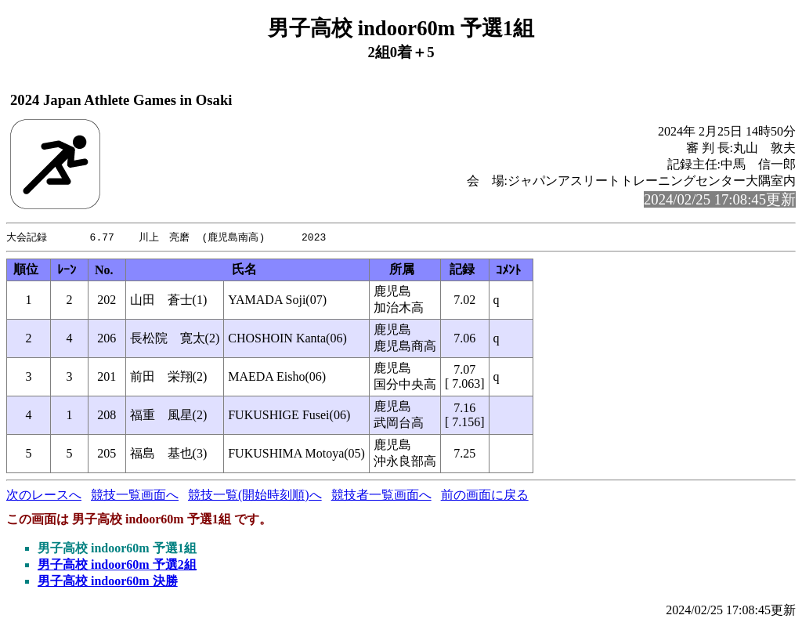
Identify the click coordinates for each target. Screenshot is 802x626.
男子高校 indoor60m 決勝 (108, 581)
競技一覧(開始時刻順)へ (255, 495)
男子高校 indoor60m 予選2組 (117, 565)
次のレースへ (43, 495)
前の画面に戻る (485, 495)
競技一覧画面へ (135, 495)
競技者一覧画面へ (381, 495)
